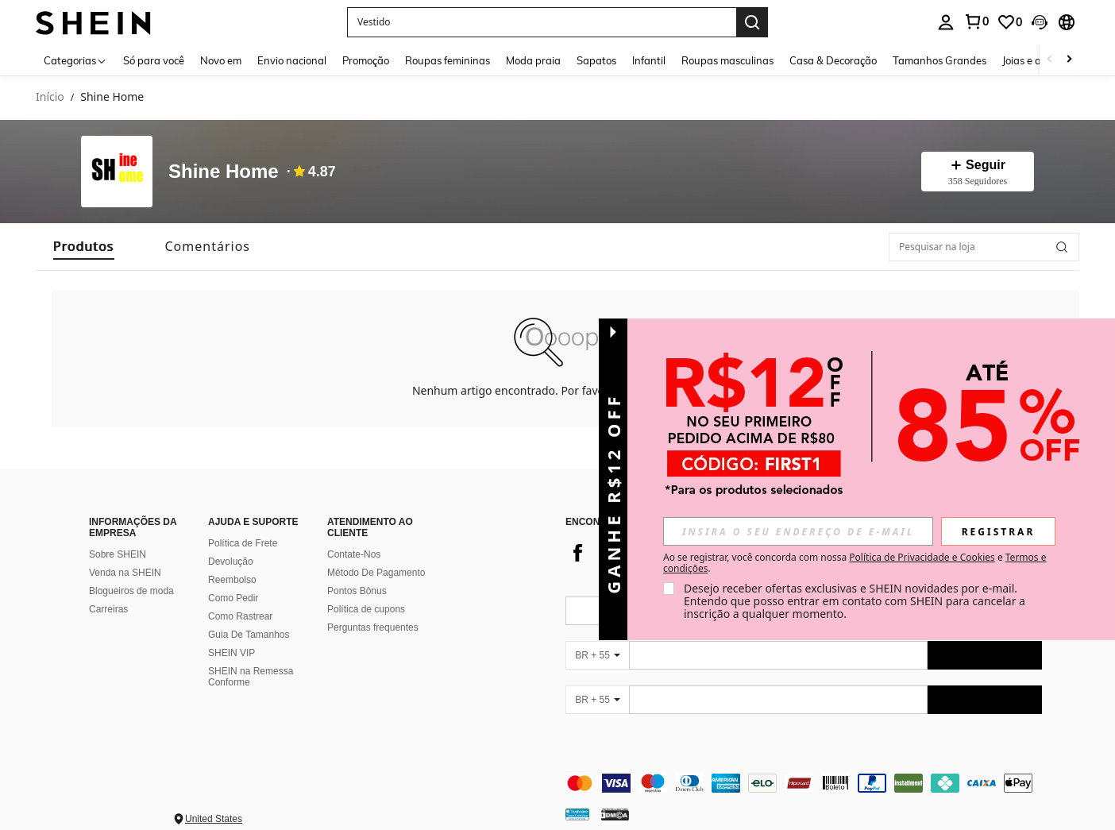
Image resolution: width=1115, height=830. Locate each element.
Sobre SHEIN (117, 535)
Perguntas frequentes (373, 608)
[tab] (83, 246)
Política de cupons (366, 590)
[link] (976, 21)
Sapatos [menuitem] (596, 60)
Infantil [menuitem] (649, 60)
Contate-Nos (353, 535)
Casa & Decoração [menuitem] (833, 60)
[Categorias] (75, 59)
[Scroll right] (1068, 59)
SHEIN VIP (231, 633)
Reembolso (232, 560)
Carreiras (108, 590)
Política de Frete (242, 524)
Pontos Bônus (357, 571)
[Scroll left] (1049, 59)
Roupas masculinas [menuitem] (727, 60)
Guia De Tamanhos (249, 615)
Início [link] (50, 97)
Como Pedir (233, 579)
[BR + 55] (597, 636)
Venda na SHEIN (125, 553)
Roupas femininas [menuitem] (447, 60)
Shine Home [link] (112, 97)
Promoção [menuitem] (365, 60)
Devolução (230, 542)
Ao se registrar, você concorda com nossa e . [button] (854, 563)
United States (213, 799)
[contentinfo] (803, 764)
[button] (541, 22)
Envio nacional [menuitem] (291, 60)
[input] (798, 531)
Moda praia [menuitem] (533, 60)
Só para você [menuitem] (153, 60)
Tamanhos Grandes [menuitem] (939, 60)
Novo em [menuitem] (220, 60)
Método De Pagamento (376, 553)
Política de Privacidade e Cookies (921, 557)
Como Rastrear (240, 597)
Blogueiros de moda (131, 571)
